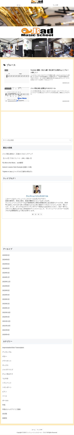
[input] (37, 140)
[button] (70, 140)
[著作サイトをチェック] (33, 214)
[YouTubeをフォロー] (35, 214)
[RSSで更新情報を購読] (41, 214)
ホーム (33, 429)
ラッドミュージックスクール (37, 196)
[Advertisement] (37, 124)
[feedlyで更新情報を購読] (38, 214)
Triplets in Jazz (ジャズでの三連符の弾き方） (17, 171)
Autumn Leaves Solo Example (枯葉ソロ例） (17, 167)
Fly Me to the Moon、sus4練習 (12, 163)
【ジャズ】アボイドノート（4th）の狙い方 (17, 158)
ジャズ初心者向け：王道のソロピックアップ (17, 154)
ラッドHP (39, 429)
